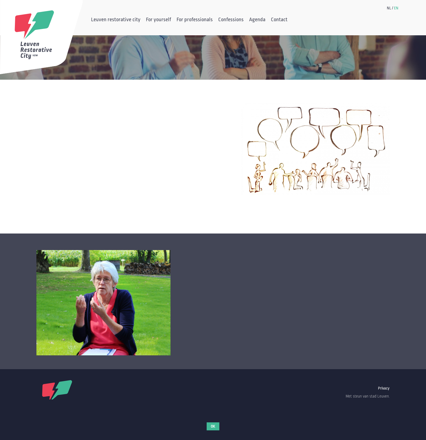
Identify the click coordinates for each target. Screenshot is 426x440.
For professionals (195, 20)
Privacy (384, 388)
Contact (279, 20)
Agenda (257, 20)
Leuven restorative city (115, 20)
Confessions (231, 20)
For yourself (158, 20)
